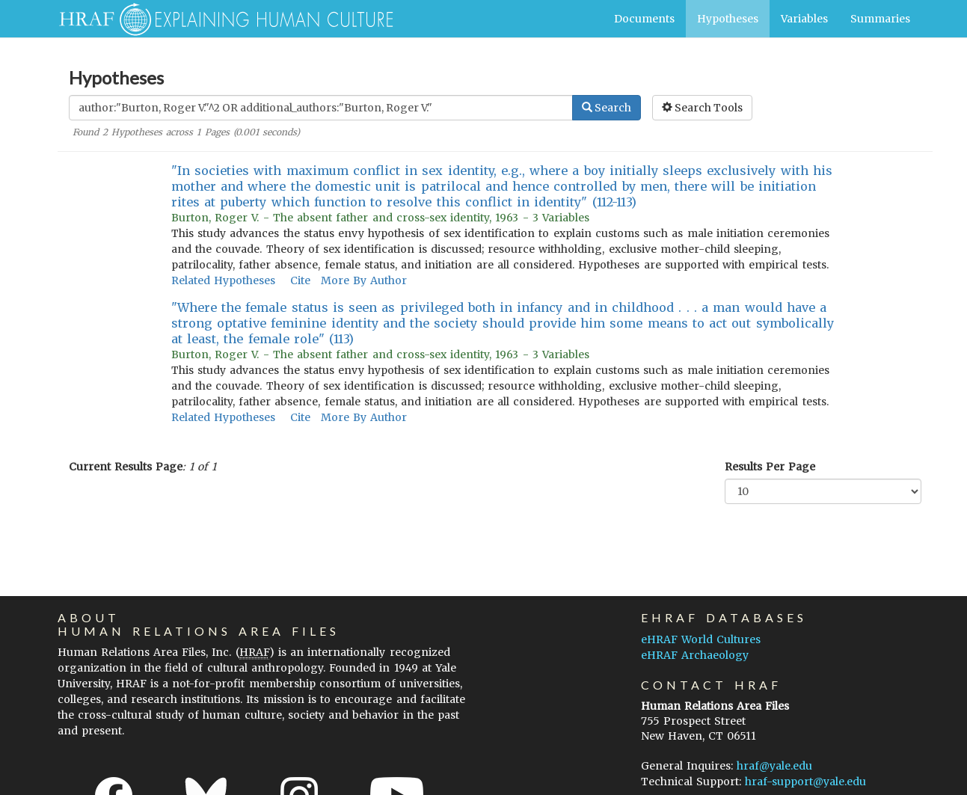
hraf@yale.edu (774, 766)
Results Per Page (770, 466)
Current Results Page (125, 466)
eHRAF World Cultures (701, 639)
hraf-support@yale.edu (805, 781)
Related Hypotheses (223, 280)
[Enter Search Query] (321, 107)
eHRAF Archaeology (695, 655)
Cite (300, 280)
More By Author (364, 280)
